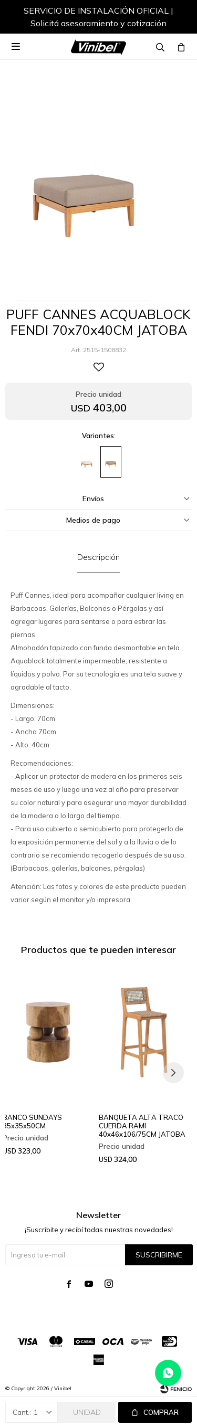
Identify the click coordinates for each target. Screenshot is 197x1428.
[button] (173, 18)
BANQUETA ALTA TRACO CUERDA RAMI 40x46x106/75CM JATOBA (142, 1125)
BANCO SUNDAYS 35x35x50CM (32, 1121)
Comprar (161, 1412)
